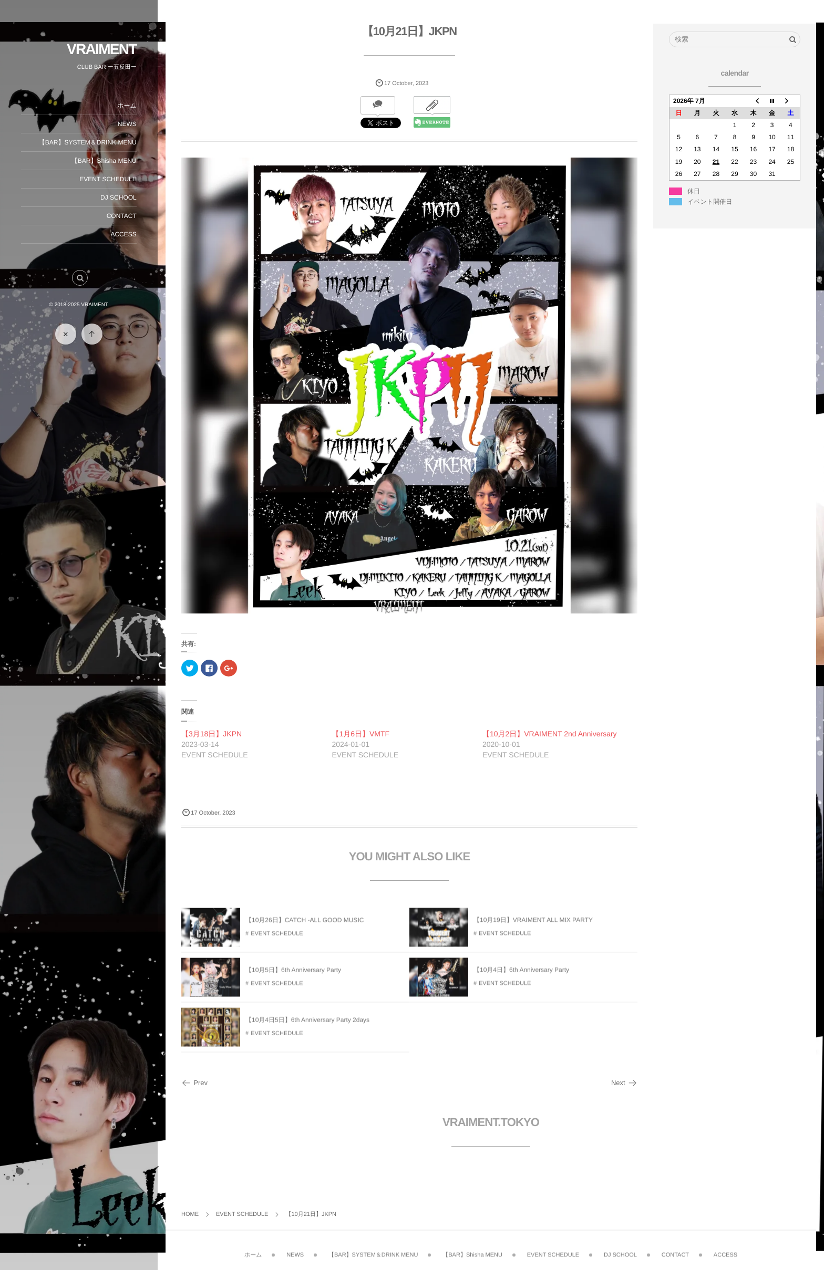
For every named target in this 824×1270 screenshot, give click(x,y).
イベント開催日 (709, 201)
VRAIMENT (102, 49)
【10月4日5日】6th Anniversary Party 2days (307, 1025)
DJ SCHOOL (118, 197)
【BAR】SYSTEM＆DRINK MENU (88, 142)
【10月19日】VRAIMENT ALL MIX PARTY (533, 926)
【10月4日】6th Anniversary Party (521, 976)
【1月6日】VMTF (360, 734)
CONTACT (122, 216)
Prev (194, 1083)
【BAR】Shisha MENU (104, 160)
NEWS (127, 124)
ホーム (127, 105)
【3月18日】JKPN (211, 734)
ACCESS (124, 234)
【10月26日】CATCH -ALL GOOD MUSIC (304, 926)
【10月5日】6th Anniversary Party (293, 976)
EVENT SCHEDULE (108, 179)
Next (624, 1083)
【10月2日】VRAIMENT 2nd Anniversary (549, 734)
